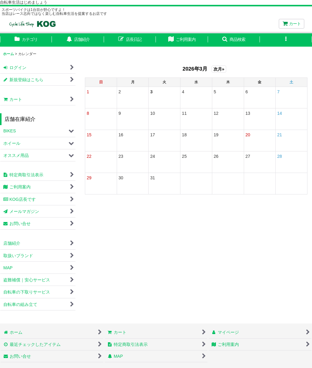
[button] (234, 40)
